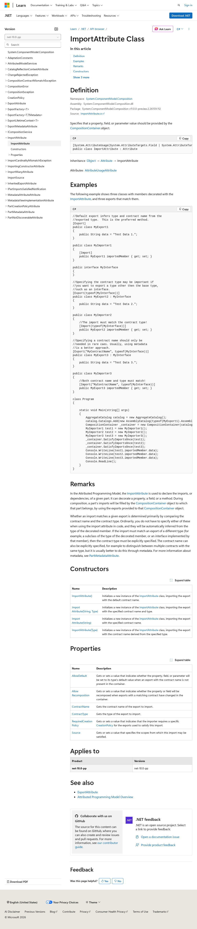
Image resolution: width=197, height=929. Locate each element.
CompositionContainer (85, 128)
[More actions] (189, 29)
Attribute (106, 161)
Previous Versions (35, 911)
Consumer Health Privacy (110, 911)
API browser (97, 29)
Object (91, 161)
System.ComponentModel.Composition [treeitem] (31, 52)
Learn (73, 29)
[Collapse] (56, 28)
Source (76, 732)
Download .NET (181, 15)
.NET (83, 29)
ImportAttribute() (82, 596)
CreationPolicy (104, 725)
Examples (78, 61)
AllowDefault (79, 676)
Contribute (69, 911)
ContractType (80, 714)
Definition (79, 56)
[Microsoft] (7, 5)
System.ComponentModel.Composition (109, 98)
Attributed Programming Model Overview (105, 797)
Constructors (81, 71)
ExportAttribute (88, 792)
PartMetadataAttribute (104, 556)
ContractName (80, 706)
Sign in (188, 5)
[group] (131, 147)
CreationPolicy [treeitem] (16, 98)
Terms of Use (140, 911)
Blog (52, 911)
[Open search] (179, 5)
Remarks (78, 66)
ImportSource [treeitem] (16, 177)
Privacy (84, 911)
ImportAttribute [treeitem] (20, 143)
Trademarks (159, 911)
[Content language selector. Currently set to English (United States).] (22, 902)
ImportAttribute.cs (91, 113)
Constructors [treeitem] (18, 149)
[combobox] (33, 37)
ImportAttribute (80, 199)
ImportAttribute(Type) (85, 630)
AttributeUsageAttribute (101, 170)
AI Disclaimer (12, 911)
